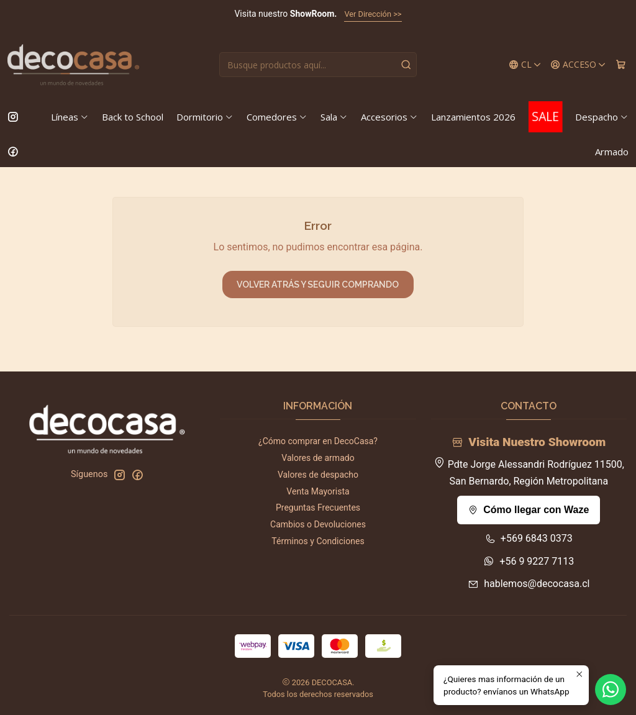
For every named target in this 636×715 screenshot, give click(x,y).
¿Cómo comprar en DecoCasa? (318, 441)
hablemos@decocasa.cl (528, 584)
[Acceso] (578, 65)
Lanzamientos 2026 (473, 117)
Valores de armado (317, 458)
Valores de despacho (318, 475)
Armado (612, 151)
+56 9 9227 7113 (528, 561)
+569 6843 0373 (529, 538)
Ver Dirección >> (372, 14)
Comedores (277, 117)
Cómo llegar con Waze (528, 509)
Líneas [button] (70, 117)
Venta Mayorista (317, 491)
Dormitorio (205, 117)
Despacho (602, 117)
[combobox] (317, 64)
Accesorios (389, 117)
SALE (545, 116)
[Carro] (621, 65)
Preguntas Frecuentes (318, 507)
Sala (334, 117)
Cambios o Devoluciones (318, 524)
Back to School (132, 117)
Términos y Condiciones (317, 541)
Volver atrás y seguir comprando (318, 284)
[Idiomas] (525, 65)
